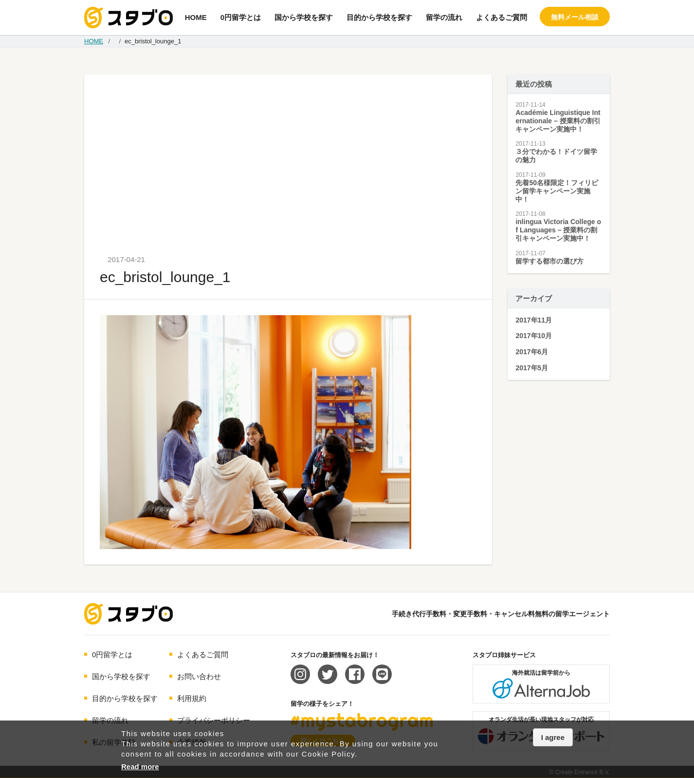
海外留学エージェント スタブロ (128, 614)
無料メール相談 (575, 17)
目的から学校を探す (379, 17)
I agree (553, 737)
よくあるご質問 (501, 17)
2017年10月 (533, 336)
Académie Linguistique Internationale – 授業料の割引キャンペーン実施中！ (557, 121)
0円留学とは (240, 17)
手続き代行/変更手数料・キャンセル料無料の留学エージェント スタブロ (128, 17)
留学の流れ (444, 17)
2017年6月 (531, 352)
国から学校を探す (303, 17)
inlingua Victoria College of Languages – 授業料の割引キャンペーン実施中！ (558, 230)
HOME (196, 17)
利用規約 (191, 698)
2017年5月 (531, 368)
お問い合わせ (199, 676)
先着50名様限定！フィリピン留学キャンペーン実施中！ (556, 191)
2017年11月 (533, 320)
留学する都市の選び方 (549, 261)
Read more (140, 766)
